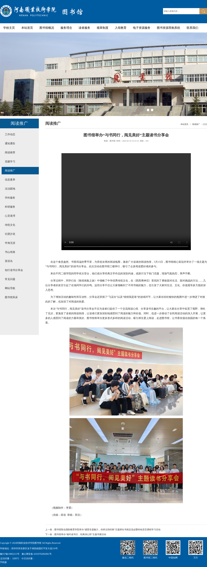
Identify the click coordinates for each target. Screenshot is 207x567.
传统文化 (10, 224)
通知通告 (10, 143)
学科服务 (10, 197)
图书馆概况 (46, 27)
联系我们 (192, 27)
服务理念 (66, 27)
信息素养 (10, 179)
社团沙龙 (10, 234)
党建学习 (10, 161)
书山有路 (10, 252)
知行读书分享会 (14, 270)
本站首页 (27, 27)
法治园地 (10, 188)
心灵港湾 (10, 215)
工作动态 (10, 134)
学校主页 (9, 27)
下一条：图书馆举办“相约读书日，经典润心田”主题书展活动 (75, 534)
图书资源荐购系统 (168, 27)
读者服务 (84, 27)
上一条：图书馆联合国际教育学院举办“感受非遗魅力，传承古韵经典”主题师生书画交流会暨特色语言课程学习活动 (102, 529)
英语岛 (9, 261)
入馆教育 (120, 27)
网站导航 (10, 288)
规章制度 (102, 27)
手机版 (3, 562)
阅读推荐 (10, 152)
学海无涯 (10, 243)
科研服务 (10, 206)
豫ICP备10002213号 (9, 554)
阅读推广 (10, 170)
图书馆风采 (11, 297)
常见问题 (10, 279)
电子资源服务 (141, 27)
